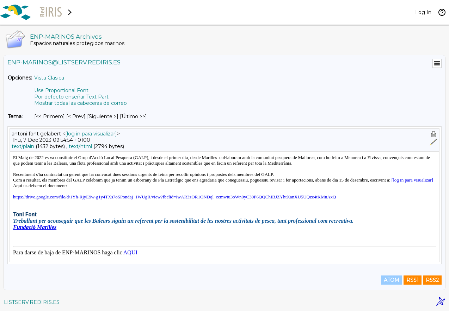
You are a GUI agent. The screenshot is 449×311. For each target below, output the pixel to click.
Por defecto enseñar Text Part (71, 97)
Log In (423, 12)
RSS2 (432, 280)
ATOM (391, 280)
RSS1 (412, 280)
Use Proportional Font (61, 90)
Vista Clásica (49, 78)
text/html (80, 146)
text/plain (23, 146)
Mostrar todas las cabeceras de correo (80, 103)
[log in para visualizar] (91, 134)
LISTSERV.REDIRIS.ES (32, 302)
